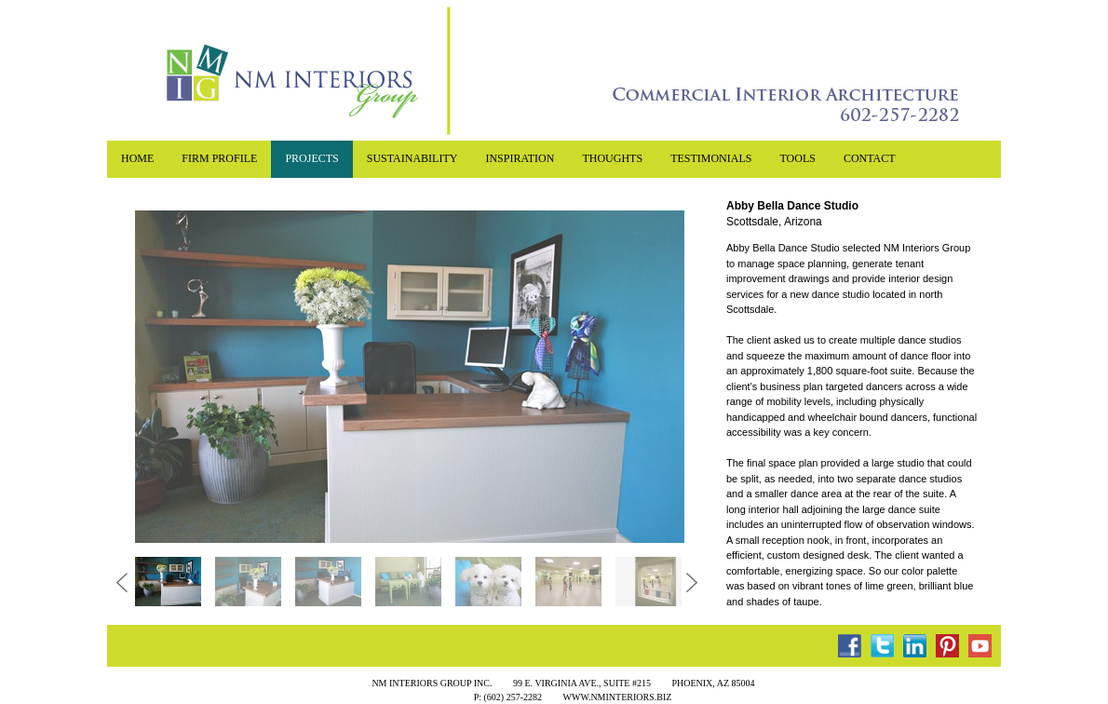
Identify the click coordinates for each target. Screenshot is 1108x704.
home (137, 158)
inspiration (519, 158)
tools (797, 158)
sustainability (412, 158)
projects (311, 158)
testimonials (710, 158)
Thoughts (612, 158)
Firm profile (219, 158)
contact (870, 158)
